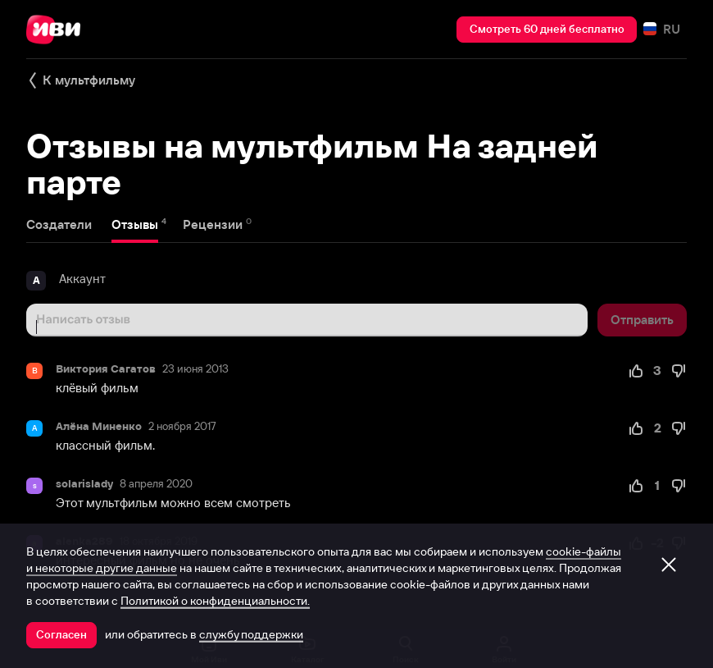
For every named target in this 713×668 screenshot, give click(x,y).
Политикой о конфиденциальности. (215, 600)
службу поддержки (251, 634)
